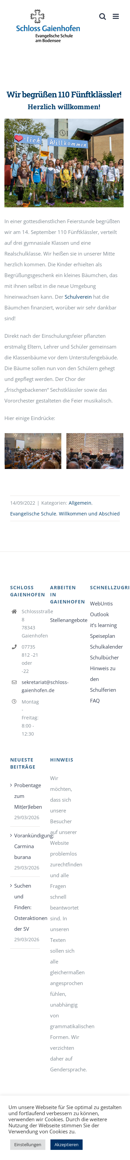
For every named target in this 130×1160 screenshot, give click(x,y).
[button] (9, 451)
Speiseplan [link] (102, 635)
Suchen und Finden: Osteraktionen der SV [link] (25, 907)
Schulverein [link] (78, 296)
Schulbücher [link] (104, 657)
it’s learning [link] (103, 625)
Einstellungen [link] (27, 1144)
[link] (48, 26)
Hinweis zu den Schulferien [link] (103, 679)
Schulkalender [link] (105, 646)
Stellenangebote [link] (65, 620)
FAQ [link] (95, 700)
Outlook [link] (99, 614)
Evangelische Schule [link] (33, 513)
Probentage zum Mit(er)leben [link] (25, 796)
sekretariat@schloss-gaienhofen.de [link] (31, 686)
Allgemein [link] (80, 503)
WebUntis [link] (101, 603)
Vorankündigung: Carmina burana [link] (25, 846)
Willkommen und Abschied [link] (89, 513)
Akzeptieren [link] (67, 1144)
